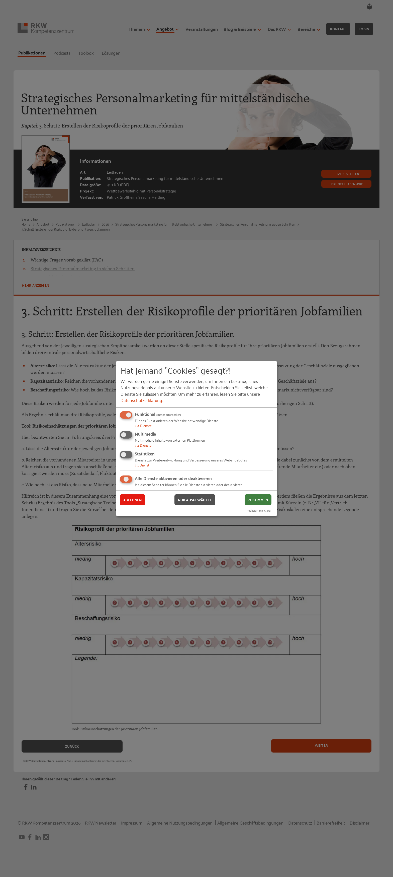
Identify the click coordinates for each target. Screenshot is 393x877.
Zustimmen (258, 499)
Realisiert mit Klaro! (259, 510)
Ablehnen (132, 499)
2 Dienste (143, 445)
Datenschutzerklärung (141, 400)
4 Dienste (143, 425)
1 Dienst (142, 465)
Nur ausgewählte (195, 499)
